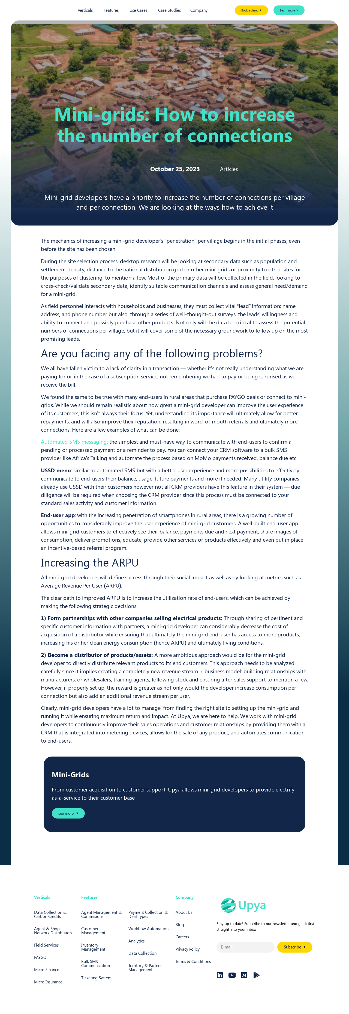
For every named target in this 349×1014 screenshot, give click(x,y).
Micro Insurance (48, 982)
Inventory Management (93, 947)
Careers (182, 936)
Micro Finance (46, 969)
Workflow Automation (148, 928)
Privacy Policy (188, 949)
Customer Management (93, 930)
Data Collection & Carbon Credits (50, 914)
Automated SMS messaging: (74, 441)
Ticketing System (96, 977)
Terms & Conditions (193, 961)
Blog (180, 924)
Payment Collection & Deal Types (148, 914)
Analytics (136, 941)
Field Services (46, 945)
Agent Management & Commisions (101, 914)
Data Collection (142, 953)
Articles (229, 168)
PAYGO (40, 957)
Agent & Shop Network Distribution (53, 930)
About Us (184, 912)
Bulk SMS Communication (95, 963)
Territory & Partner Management (145, 967)
